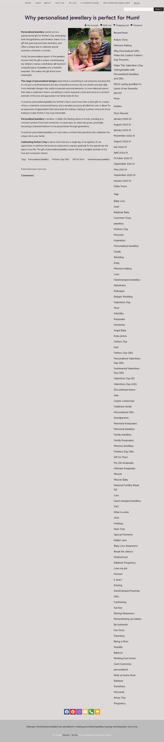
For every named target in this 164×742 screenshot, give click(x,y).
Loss (116, 495)
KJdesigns (119, 291)
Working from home (125, 658)
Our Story (119, 630)
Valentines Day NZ (124, 378)
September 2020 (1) (124, 175)
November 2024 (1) (124, 136)
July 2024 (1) (120, 147)
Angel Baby (120, 330)
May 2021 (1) (120, 169)
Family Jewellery (122, 435)
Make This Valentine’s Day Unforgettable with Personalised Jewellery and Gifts (128, 72)
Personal (118, 235)
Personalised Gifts (124, 412)
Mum (116, 308)
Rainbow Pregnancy (125, 563)
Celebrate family (123, 406)
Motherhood (121, 557)
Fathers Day (120, 342)
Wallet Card (120, 540)
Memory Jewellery (124, 446)
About (47, 3)
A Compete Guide (90, 3)
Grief (116, 207)
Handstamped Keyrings (127, 591)
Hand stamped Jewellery (127, 501)
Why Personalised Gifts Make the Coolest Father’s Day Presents (128, 55)
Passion (118, 574)
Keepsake (119, 319)
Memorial (119, 692)
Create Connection (124, 401)
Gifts (116, 596)
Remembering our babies (127, 619)
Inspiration (119, 240)
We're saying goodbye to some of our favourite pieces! (127, 88)
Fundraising (120, 602)
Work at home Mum (125, 675)
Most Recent (121, 113)
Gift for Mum (78, 159)
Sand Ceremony (122, 664)
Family (117, 252)
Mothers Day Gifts (60, 159)
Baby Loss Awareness (126, 546)
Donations (119, 686)
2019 (116, 518)
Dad (116, 347)
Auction (118, 608)
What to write (121, 512)
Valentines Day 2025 (125, 384)
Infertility (119, 313)
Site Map (74, 735)
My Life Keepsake (124, 463)
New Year (119, 529)
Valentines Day (122, 302)
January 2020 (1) (122, 181)
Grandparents (121, 418)
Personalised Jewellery (38, 159)
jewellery (119, 224)
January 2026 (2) (123, 119)
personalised (121, 669)
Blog (137, 3)
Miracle (118, 474)
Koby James (120, 336)
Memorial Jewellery (124, 429)
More (117, 99)
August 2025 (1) (122, 124)
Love (116, 274)
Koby (116, 263)
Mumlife (118, 647)
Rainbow (118, 681)
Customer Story (122, 218)
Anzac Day (120, 698)
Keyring (118, 585)
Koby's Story (121, 40)
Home (28, 3)
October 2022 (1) (123, 158)
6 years (118, 580)
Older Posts (120, 186)
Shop (38, 3)
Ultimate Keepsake (124, 468)
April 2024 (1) (121, 153)
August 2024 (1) (122, 141)
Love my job (120, 568)
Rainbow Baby (121, 212)
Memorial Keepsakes (125, 423)
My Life (72, 3)
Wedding (119, 257)
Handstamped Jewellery (99, 159)
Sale (116, 395)
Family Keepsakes (124, 440)
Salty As (59, 3)
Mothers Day (121, 229)
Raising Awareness (124, 613)
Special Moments (123, 535)
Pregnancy (120, 703)
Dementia (119, 325)
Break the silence (123, 552)
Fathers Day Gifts (123, 353)
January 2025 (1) (122, 130)
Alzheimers (120, 285)
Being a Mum (121, 641)
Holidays (118, 523)
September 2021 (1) (124, 164)
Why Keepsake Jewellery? (116, 3)
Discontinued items (124, 390)
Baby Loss (119, 201)
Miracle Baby (121, 480)
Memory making (123, 268)
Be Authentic (121, 625)
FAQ (116, 506)
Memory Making (123, 45)
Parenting (119, 636)
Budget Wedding (123, 297)
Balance (118, 653)
